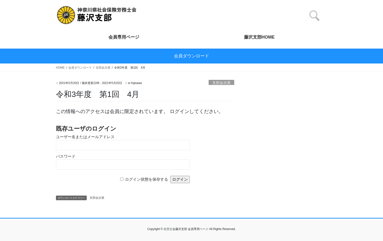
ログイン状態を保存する (146, 179)
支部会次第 (221, 83)
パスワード (65, 156)
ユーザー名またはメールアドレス (85, 137)
